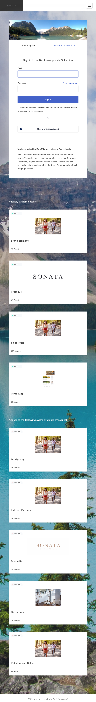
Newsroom (17, 612)
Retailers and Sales (22, 663)
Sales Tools (17, 342)
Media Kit (17, 561)
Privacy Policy (46, 107)
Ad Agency (17, 459)
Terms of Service (37, 111)
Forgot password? (70, 83)
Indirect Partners (21, 510)
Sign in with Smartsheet (39, 129)
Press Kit (16, 291)
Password (22, 83)
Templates (17, 393)
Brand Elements (20, 240)
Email (20, 68)
